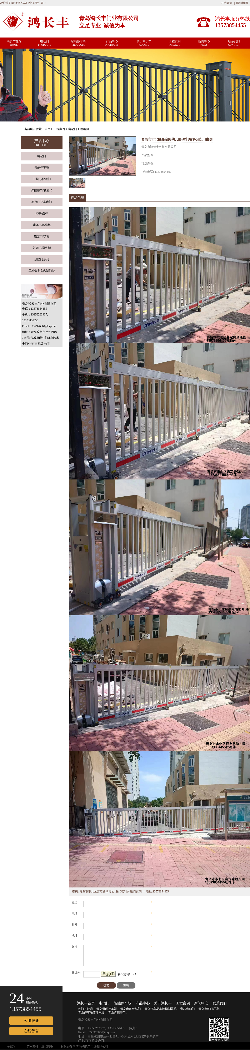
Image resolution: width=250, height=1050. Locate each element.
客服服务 (31, 1021)
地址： (76, 935)
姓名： (76, 902)
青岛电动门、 (189, 1008)
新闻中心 (201, 1003)
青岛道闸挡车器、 (108, 1008)
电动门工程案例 (78, 129)
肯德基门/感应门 (41, 190)
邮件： (76, 924)
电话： (76, 913)
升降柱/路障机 (41, 225)
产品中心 (143, 1003)
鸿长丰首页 (86, 1003)
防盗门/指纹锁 (41, 247)
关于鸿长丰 (163, 1003)
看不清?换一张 (127, 974)
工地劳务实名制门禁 (42, 270)
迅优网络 (47, 1046)
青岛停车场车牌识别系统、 (162, 1008)
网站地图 (242, 3)
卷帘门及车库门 (41, 202)
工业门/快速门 (41, 179)
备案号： (13, 1046)
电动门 (41, 156)
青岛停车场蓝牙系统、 (92, 1012)
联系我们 (219, 1003)
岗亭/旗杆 (41, 213)
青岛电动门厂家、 (210, 1008)
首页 (47, 129)
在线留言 (227, 3)
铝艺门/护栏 (41, 236)
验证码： (77, 972)
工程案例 (59, 129)
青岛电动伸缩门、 (132, 1008)
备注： (76, 946)
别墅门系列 (41, 259)
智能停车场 (41, 167)
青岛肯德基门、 (118, 1012)
